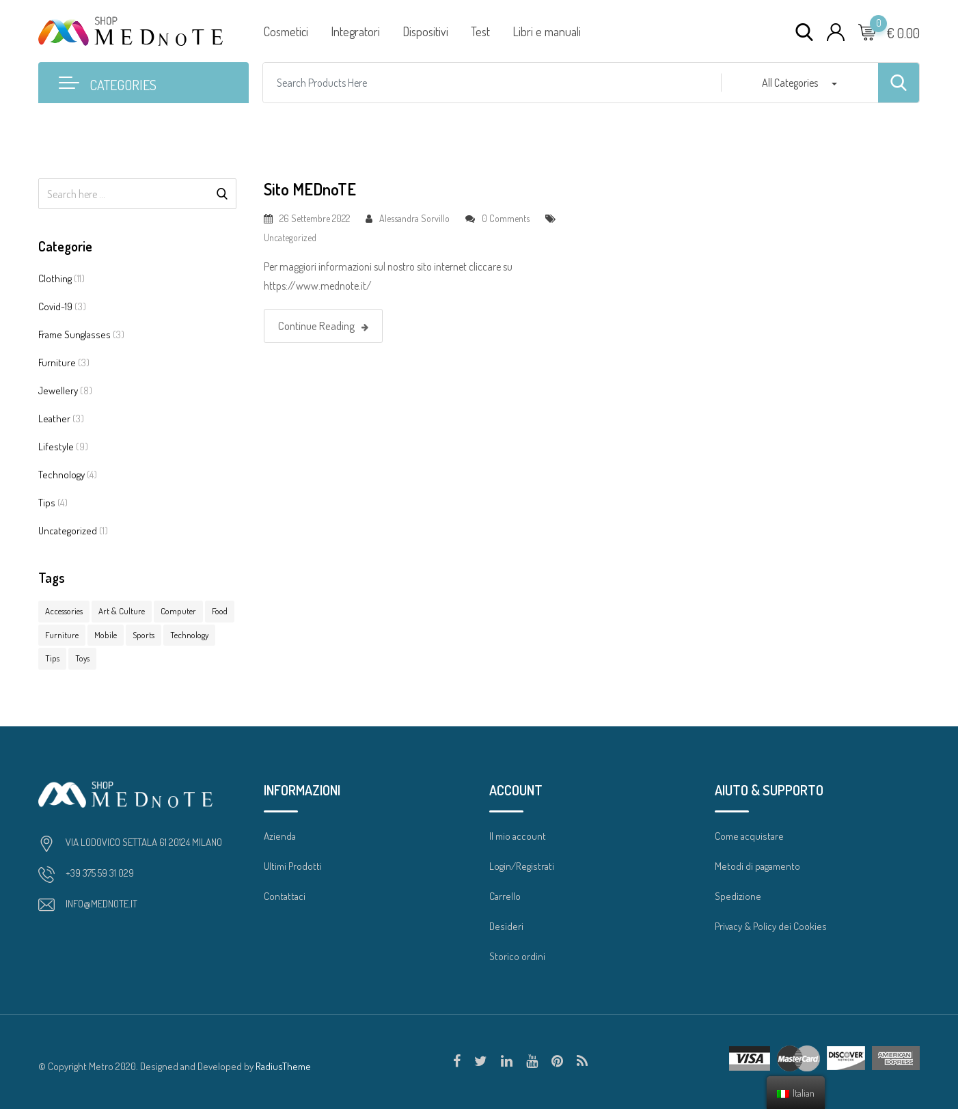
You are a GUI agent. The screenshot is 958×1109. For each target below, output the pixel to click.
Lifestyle (56, 446)
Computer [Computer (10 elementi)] (178, 610)
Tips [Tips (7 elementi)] (52, 658)
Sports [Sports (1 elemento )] (143, 634)
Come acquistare (749, 836)
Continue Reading (323, 325)
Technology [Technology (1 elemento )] (189, 634)
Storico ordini (517, 956)
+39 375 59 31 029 (100, 872)
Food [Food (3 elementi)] (220, 610)
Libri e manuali (546, 31)
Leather (54, 418)
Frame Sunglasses (74, 334)
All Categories (790, 83)
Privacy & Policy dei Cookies (771, 926)
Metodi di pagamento (757, 866)
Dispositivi (425, 31)
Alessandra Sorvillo (414, 218)
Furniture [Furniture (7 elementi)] (62, 634)
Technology (61, 474)
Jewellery (58, 390)
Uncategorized (67, 530)
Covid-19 (55, 306)
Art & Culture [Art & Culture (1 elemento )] (121, 610)
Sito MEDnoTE (310, 189)
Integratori (355, 31)
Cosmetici (286, 31)
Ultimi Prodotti (293, 866)
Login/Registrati (521, 866)
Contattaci (284, 896)
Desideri (506, 926)
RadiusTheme (283, 1066)
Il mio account (517, 836)
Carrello (505, 896)
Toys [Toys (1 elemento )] (82, 658)
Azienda (280, 836)
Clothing (55, 278)
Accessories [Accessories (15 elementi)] (64, 610)
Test (480, 31)
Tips (46, 502)
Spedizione (738, 896)
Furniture (57, 362)
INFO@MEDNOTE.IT (101, 903)
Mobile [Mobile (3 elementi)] (105, 634)
